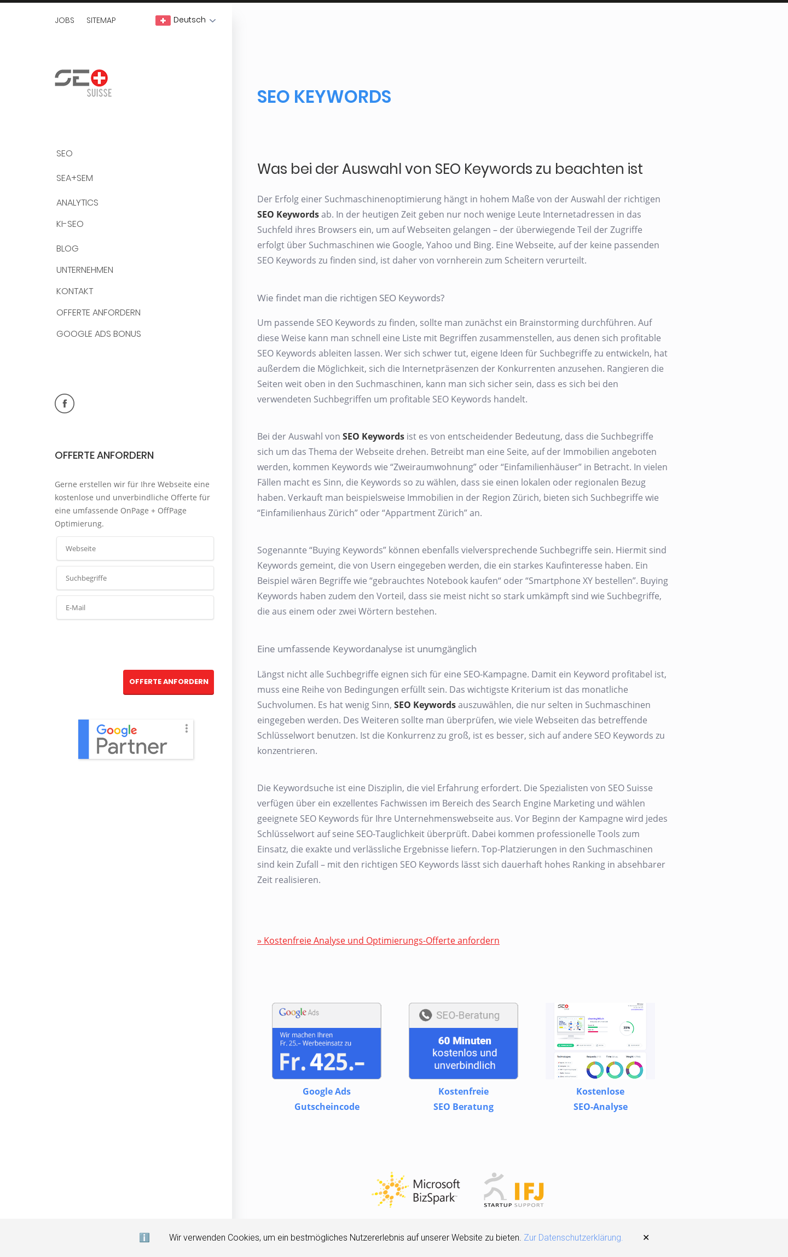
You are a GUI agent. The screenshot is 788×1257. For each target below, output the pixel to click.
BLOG (67, 249)
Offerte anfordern (98, 313)
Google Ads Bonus (98, 334)
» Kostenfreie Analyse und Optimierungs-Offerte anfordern (378, 940)
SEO (64, 154)
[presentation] (135, 645)
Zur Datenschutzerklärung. (573, 1237)
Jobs (64, 20)
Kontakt (74, 291)
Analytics (77, 203)
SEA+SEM (74, 178)
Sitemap (101, 20)
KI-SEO (70, 224)
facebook (64, 403)
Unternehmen (84, 270)
